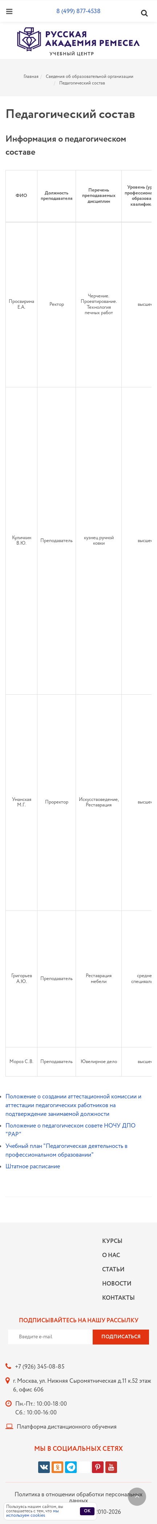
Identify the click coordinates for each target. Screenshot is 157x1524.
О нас (111, 1255)
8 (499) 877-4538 (78, 11)
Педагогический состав (82, 83)
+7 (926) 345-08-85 (39, 1367)
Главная (31, 77)
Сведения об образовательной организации (89, 77)
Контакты (116, 1298)
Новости (116, 1284)
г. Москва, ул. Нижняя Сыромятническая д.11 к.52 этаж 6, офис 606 (82, 1385)
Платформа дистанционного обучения (67, 1427)
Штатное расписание (32, 1166)
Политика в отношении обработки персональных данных (78, 1498)
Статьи (113, 1270)
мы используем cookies (32, 1513)
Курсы (112, 1241)
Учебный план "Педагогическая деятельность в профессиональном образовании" (66, 1150)
